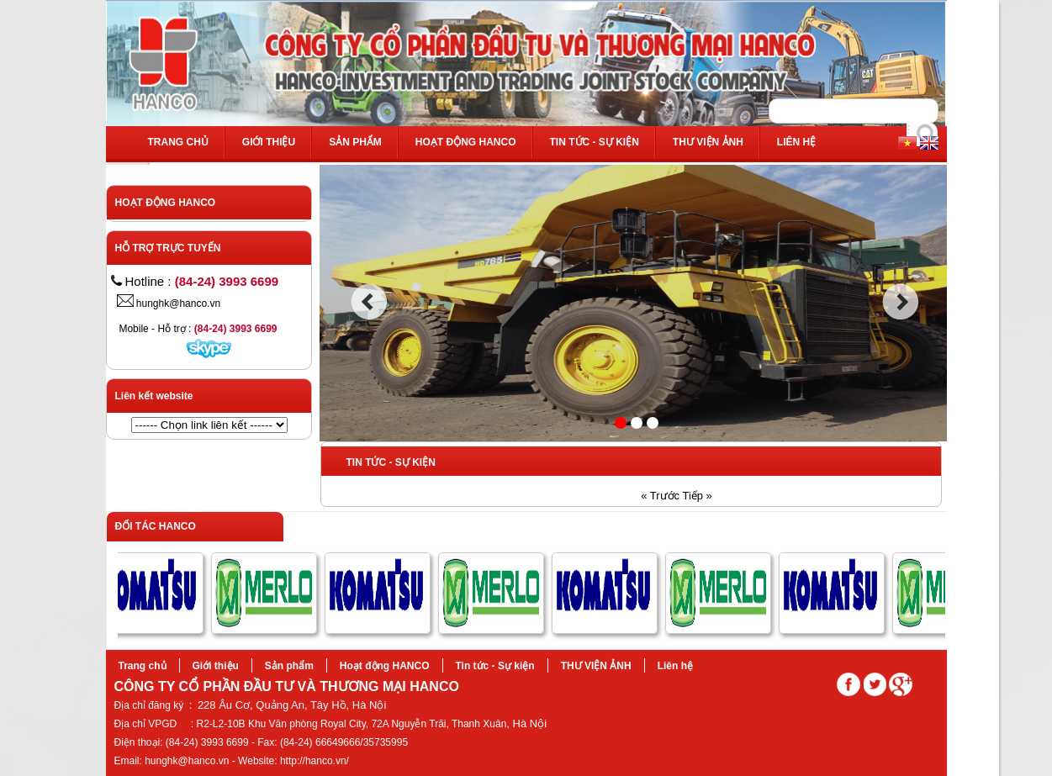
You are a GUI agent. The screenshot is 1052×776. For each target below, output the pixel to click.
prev (369, 301)
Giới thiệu (268, 142)
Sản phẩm (355, 142)
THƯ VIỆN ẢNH (708, 142)
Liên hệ (796, 142)
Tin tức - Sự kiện (594, 142)
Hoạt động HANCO (465, 142)
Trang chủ (178, 142)
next (901, 301)
